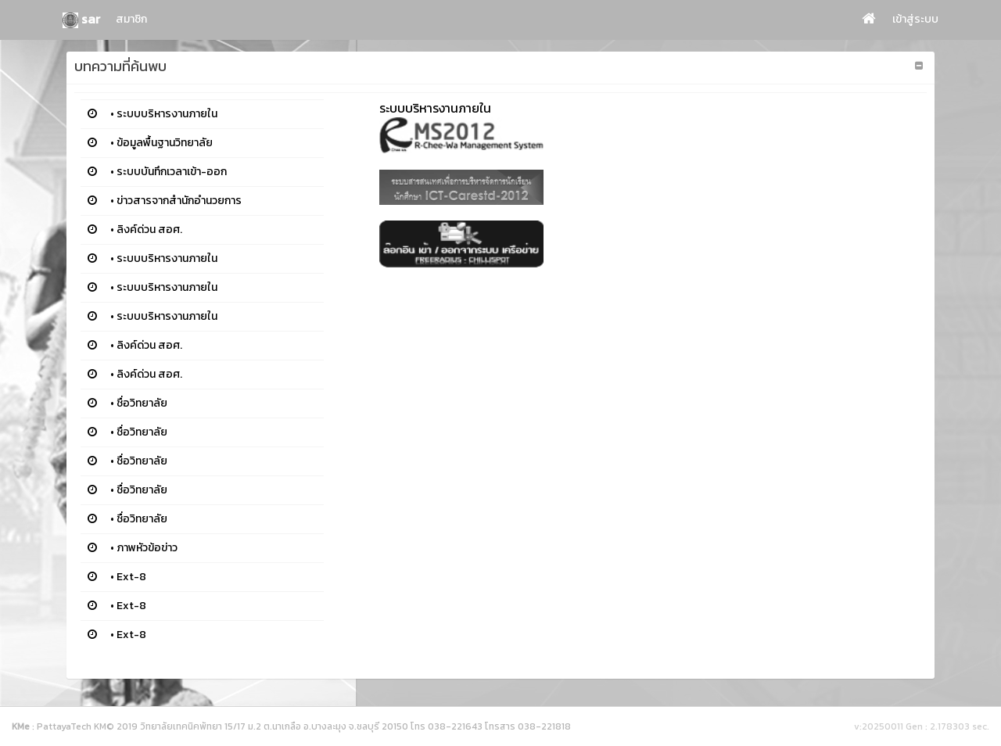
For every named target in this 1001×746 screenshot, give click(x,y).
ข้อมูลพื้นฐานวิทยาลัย (165, 142)
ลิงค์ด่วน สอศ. (149, 229)
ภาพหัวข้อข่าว (147, 548)
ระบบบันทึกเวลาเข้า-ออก (172, 171)
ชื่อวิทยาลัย (142, 403)
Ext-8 (131, 576)
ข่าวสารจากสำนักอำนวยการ (179, 200)
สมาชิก (131, 19)
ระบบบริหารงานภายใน (167, 114)
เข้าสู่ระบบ (915, 19)
